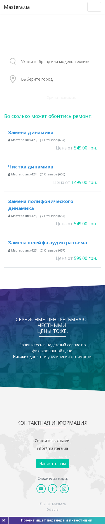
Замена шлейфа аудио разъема (47, 242)
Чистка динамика (30, 166)
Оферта (52, 509)
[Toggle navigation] (94, 7)
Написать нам (52, 463)
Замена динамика (30, 132)
